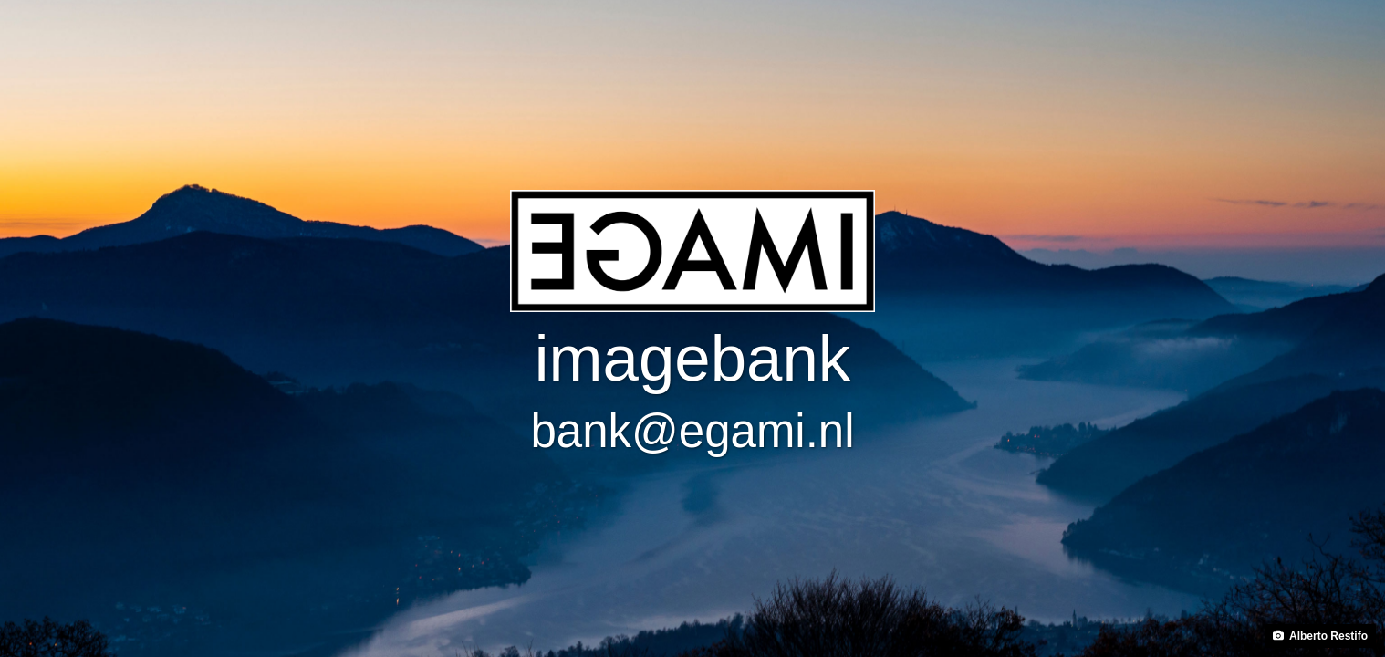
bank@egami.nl (692, 431)
